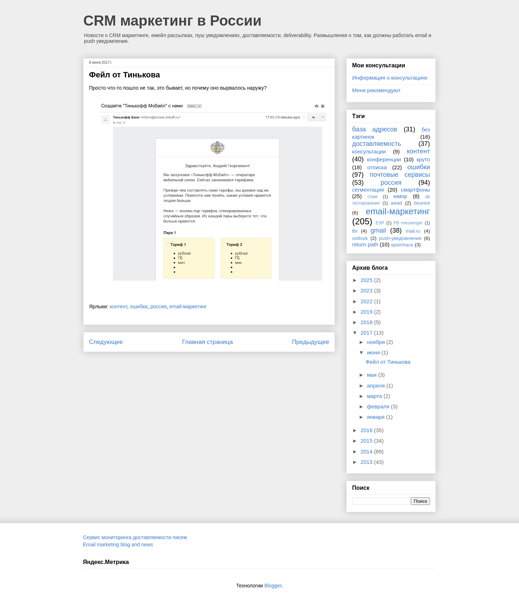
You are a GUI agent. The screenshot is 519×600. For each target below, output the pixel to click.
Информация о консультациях (390, 78)
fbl (354, 231)
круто (423, 159)
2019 (367, 312)
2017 (367, 333)
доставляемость (376, 143)
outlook (360, 238)
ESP (380, 222)
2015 (367, 441)
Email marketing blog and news (118, 544)
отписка (377, 167)
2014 (367, 451)
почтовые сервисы (400, 174)
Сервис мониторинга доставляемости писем (135, 537)
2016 (367, 430)
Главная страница (207, 342)
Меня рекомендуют (376, 90)
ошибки (139, 306)
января (376, 417)
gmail (378, 230)
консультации (369, 151)
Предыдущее (310, 342)
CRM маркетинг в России (172, 20)
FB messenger (408, 222)
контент (118, 306)
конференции (384, 159)
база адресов (374, 129)
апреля (376, 385)
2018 (367, 322)
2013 (367, 462)
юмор (400, 196)
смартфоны (415, 190)
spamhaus (402, 244)
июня (374, 352)
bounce (422, 203)
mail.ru (413, 231)
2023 (367, 290)
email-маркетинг (188, 306)
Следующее (106, 342)
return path (365, 244)
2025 (367, 280)
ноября (376, 342)
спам (372, 196)
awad (396, 203)
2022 (367, 301)
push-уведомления (400, 238)
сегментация (368, 190)
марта (375, 396)
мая (372, 375)
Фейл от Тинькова (388, 362)
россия (158, 306)
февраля (379, 406)
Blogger (272, 585)
